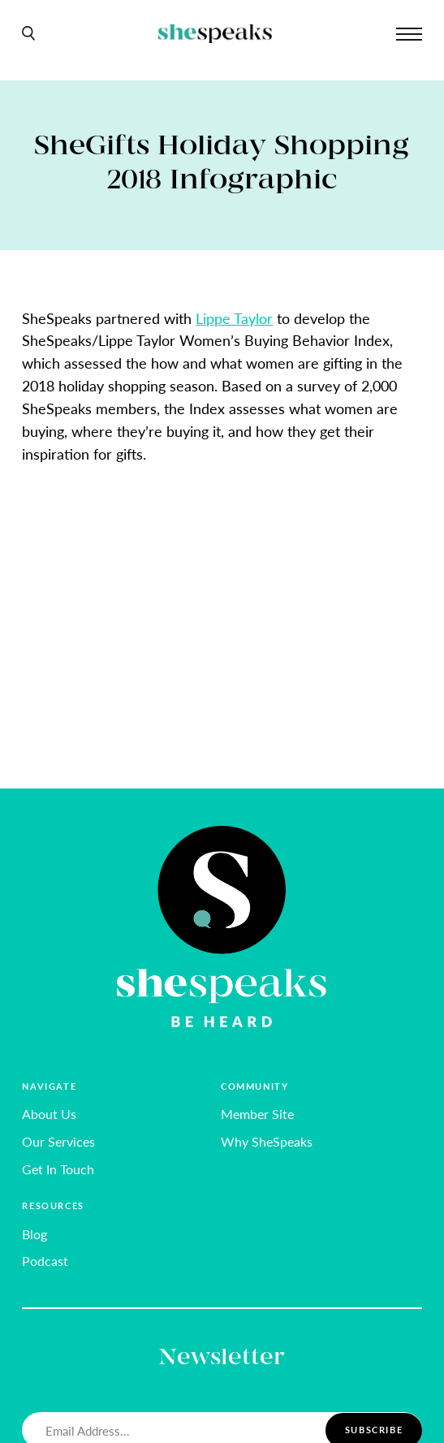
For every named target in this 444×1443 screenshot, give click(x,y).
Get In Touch (58, 1169)
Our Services (58, 1141)
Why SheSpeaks (267, 1141)
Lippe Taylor (234, 318)
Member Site (257, 1113)
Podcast (45, 1260)
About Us (49, 1113)
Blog (34, 1234)
